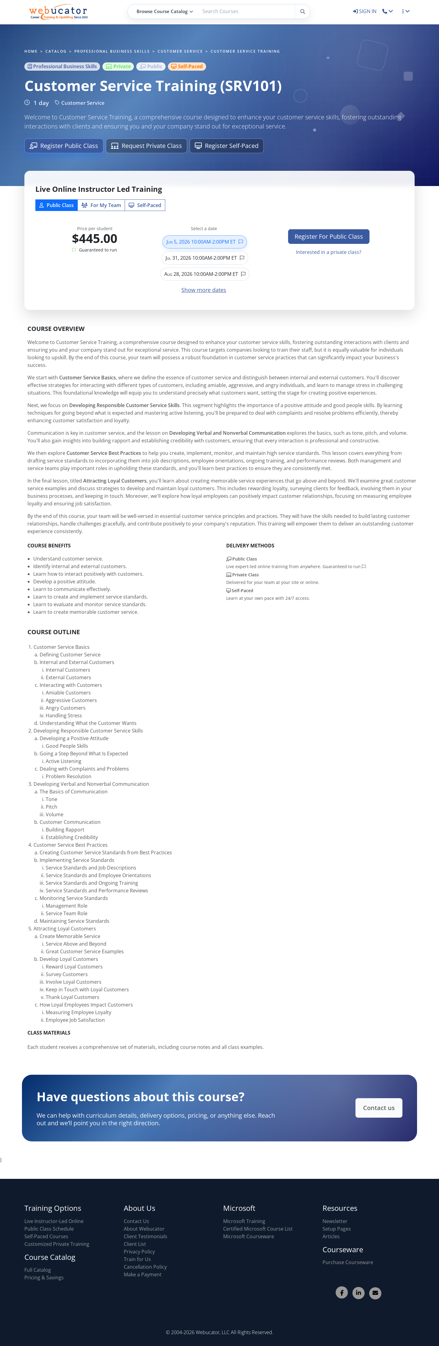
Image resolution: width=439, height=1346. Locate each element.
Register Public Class (64, 146)
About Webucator (144, 1228)
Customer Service (80, 102)
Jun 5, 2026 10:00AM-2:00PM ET (204, 241)
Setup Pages (337, 1228)
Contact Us (136, 1221)
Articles (331, 1236)
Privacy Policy (139, 1251)
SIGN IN (365, 11)
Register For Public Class (328, 236)
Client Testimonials (145, 1236)
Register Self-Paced (227, 146)
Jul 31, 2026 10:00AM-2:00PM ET (205, 258)
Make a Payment (143, 1274)
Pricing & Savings (44, 1277)
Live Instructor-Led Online (54, 1221)
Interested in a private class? (328, 252)
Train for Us (137, 1259)
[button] (388, 11)
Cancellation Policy (145, 1266)
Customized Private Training (56, 1244)
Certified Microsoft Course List (258, 1228)
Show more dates (203, 289)
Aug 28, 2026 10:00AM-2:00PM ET (204, 274)
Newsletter (335, 1221)
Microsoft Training (244, 1221)
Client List (135, 1244)
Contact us (366, 1108)
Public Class (56, 205)
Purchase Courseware (348, 1262)
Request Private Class (146, 146)
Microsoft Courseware (248, 1236)
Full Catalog (37, 1270)
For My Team (101, 205)
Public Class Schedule (49, 1228)
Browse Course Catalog (165, 11)
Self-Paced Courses (46, 1236)
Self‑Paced (145, 205)
